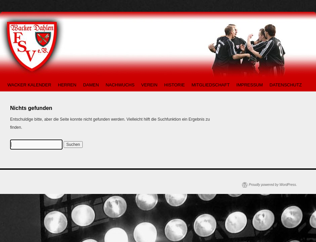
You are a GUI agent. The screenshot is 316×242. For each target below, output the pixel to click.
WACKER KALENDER (29, 84)
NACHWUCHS (120, 84)
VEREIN (149, 84)
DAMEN (91, 84)
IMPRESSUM (249, 84)
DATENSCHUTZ (286, 84)
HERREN (67, 84)
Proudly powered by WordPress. (273, 185)
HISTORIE (174, 84)
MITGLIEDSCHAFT (211, 84)
